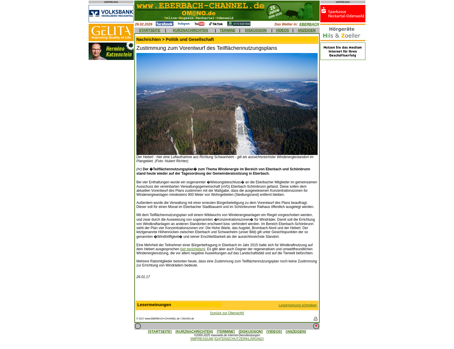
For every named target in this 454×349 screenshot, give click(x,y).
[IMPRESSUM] (202, 339)
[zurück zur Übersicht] (227, 313)
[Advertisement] (227, 291)
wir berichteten (192, 249)
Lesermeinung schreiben (298, 305)
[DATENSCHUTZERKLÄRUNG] (238, 339)
